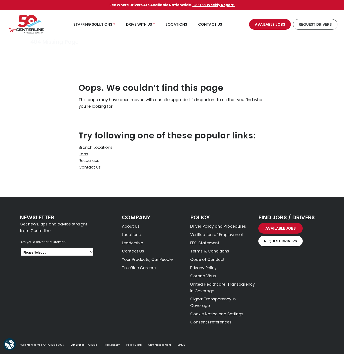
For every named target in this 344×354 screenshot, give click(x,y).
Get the (213, 4)
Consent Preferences (211, 322)
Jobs (83, 154)
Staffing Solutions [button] (92, 24)
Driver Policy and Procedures (218, 226)
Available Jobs (270, 24)
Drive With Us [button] (139, 24)
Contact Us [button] (210, 24)
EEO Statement (204, 243)
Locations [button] (176, 24)
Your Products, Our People (147, 259)
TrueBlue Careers (139, 267)
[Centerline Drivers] (26, 24)
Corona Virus (203, 276)
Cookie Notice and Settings (216, 314)
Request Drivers (315, 24)
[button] (10, 344)
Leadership (132, 243)
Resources (89, 160)
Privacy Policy (203, 267)
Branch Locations (95, 147)
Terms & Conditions (209, 251)
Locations (131, 234)
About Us (131, 226)
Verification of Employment (217, 234)
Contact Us (90, 167)
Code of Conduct (207, 259)
